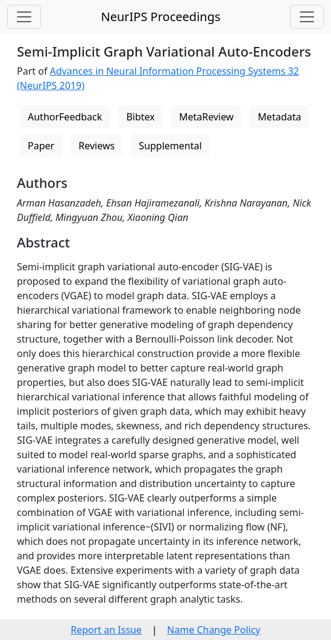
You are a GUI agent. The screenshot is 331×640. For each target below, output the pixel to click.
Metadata (279, 116)
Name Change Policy (213, 629)
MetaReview (206, 116)
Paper (41, 145)
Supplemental (170, 145)
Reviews (96, 145)
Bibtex (140, 116)
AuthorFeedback (65, 116)
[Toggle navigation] (24, 17)
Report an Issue (106, 629)
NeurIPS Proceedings (160, 16)
